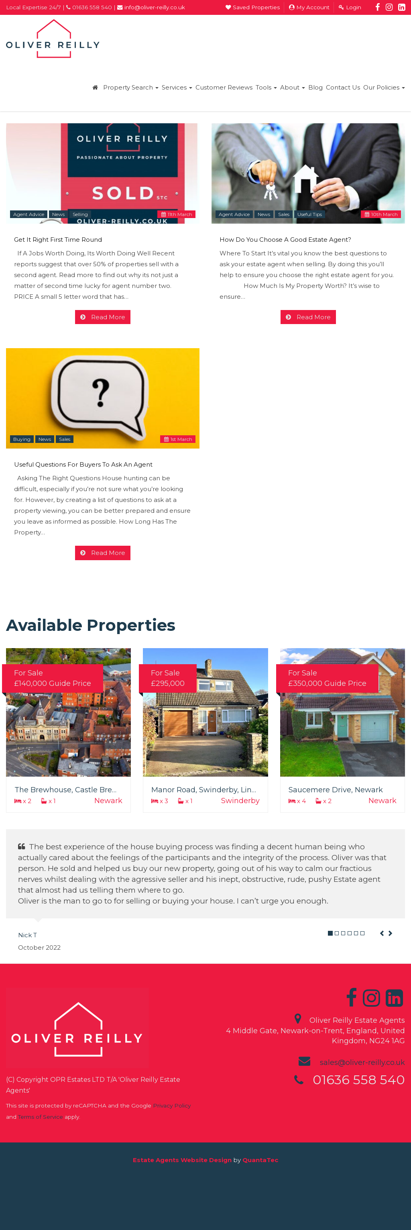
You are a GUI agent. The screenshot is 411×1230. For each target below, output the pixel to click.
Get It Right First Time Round (58, 239)
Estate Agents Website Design (182, 1160)
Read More (107, 317)
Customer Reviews (223, 87)
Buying (22, 439)
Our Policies (384, 87)
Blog (315, 87)
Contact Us (343, 87)
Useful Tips (309, 214)
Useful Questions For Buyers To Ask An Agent (83, 464)
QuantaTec (260, 1160)
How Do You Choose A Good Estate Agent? (285, 239)
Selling (80, 214)
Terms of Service (40, 1117)
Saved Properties (253, 7)
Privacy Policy (172, 1105)
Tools (266, 87)
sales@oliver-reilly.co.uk (362, 1062)
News (58, 214)
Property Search (131, 87)
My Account (309, 7)
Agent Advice (28, 214)
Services (177, 87)
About (292, 87)
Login (350, 7)
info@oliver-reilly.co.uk (151, 7)
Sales (283, 214)
